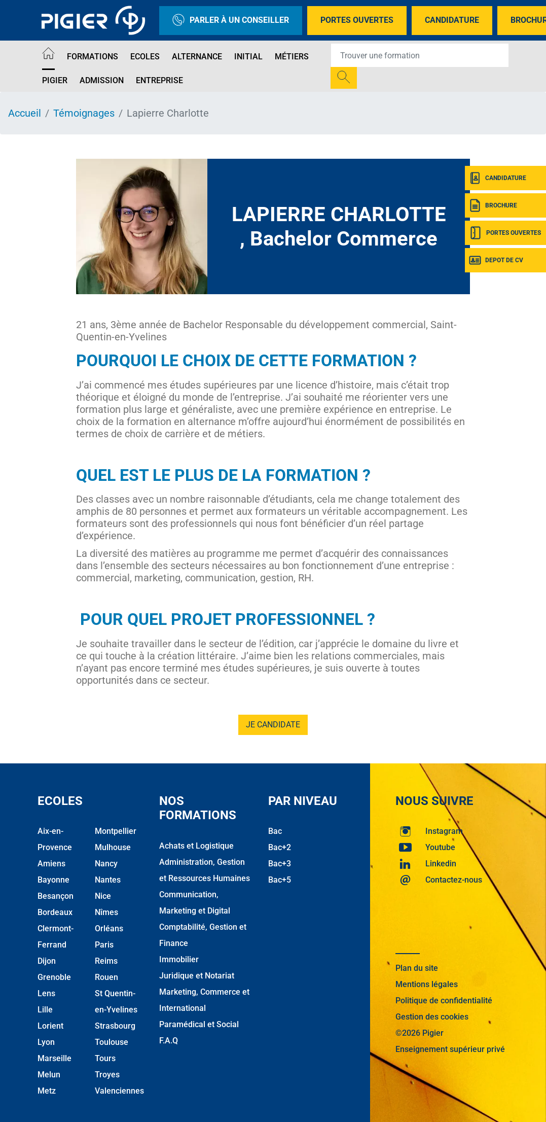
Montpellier (115, 831)
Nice (103, 896)
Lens (46, 993)
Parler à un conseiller (230, 20)
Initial (248, 56)
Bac (275, 831)
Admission (102, 80)
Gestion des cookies (431, 1017)
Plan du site (416, 968)
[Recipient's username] (419, 55)
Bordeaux (55, 912)
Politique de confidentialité (443, 1000)
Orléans (109, 928)
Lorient (50, 1026)
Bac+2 (279, 847)
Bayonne (53, 880)
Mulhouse (113, 847)
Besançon (56, 896)
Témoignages (84, 113)
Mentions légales (426, 984)
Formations (92, 56)
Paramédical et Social (199, 1024)
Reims (106, 961)
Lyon (46, 1042)
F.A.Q (168, 1040)
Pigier (54, 80)
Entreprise (159, 80)
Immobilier (179, 959)
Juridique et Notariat (196, 975)
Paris (104, 945)
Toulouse (111, 1042)
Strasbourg (115, 1026)
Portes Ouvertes (356, 20)
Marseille (54, 1058)
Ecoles (145, 56)
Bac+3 (279, 863)
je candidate (273, 724)
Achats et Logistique (196, 846)
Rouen (106, 977)
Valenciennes (119, 1091)
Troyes (107, 1074)
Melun (49, 1074)
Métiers (292, 56)
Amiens (51, 863)
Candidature (452, 20)
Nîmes (106, 912)
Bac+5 (279, 880)
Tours (105, 1058)
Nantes (108, 880)
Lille (45, 1009)
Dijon (47, 961)
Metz (47, 1091)
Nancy (106, 863)
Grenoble (54, 977)
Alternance (197, 56)
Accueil (24, 113)
